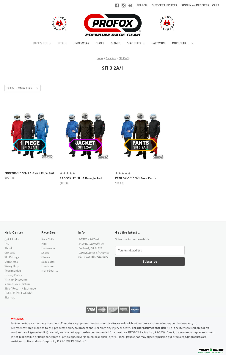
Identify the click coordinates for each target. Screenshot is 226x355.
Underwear (81, 43)
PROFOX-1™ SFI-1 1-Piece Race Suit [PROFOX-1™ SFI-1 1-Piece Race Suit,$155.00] (29, 173)
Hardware (158, 43)
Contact (9, 252)
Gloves (115, 43)
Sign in (186, 5)
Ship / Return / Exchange (20, 288)
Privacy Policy (13, 275)
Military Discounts (16, 279)
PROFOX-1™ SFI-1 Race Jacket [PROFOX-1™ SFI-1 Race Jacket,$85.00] (81, 178)
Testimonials (12, 270)
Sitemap (9, 297)
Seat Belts (136, 43)
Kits (62, 43)
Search (142, 5)
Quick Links (11, 239)
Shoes (100, 43)
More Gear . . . (182, 43)
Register (202, 5)
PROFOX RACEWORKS (18, 293)
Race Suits (42, 43)
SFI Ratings (11, 257)
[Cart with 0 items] (216, 5)
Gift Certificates (164, 5)
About (8, 248)
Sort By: (11, 88)
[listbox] (28, 88)
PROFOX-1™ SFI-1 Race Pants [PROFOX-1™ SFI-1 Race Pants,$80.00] (135, 178)
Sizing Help (11, 266)
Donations (11, 261)
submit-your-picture (17, 284)
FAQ (7, 243)
